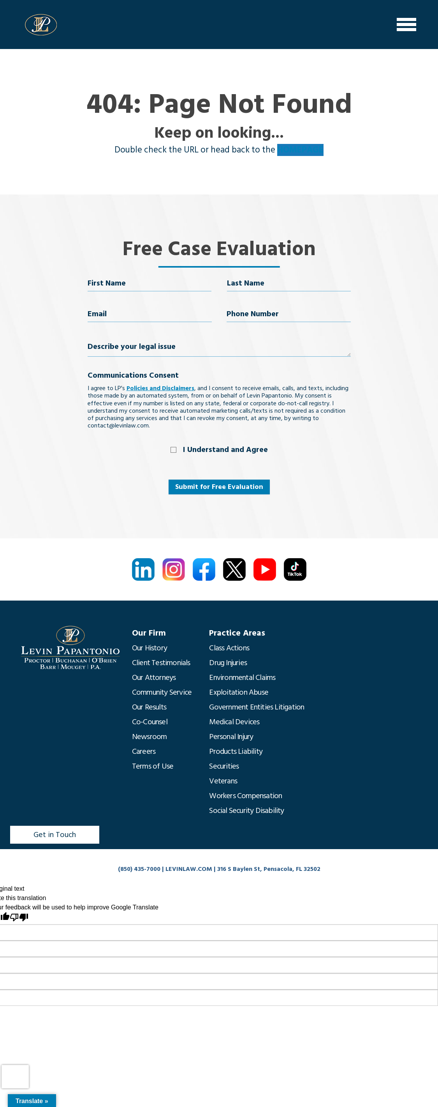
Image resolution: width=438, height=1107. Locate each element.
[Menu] (406, 25)
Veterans (223, 781)
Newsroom (149, 736)
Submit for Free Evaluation (219, 487)
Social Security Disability (246, 810)
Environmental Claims (242, 677)
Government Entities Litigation (256, 707)
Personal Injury (231, 736)
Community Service (162, 692)
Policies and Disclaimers (160, 388)
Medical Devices (234, 721)
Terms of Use (152, 766)
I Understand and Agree (225, 449)
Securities (224, 766)
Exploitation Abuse (238, 692)
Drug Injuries (228, 662)
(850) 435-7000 (139, 869)
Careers (143, 751)
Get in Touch (54, 834)
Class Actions (229, 648)
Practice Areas (237, 633)
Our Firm (149, 633)
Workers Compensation (245, 795)
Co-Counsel (149, 721)
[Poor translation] (19, 917)
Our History (149, 648)
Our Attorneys (154, 677)
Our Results (149, 707)
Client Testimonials (161, 662)
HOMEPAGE (300, 150)
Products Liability (235, 751)
